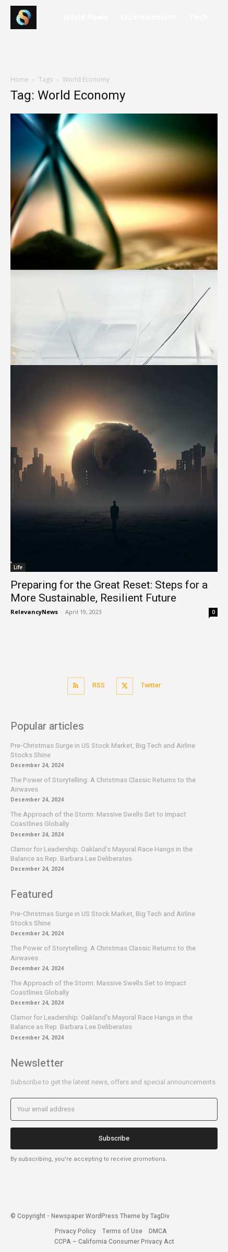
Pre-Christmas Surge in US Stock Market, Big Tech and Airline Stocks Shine (102, 750)
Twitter (151, 685)
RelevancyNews (34, 612)
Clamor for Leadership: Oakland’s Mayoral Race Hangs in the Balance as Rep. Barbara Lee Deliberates (101, 853)
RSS (98, 685)
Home (19, 79)
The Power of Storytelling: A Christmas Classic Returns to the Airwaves (103, 784)
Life (18, 567)
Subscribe (114, 1138)
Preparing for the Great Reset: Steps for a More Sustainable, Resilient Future (109, 591)
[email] (114, 1109)
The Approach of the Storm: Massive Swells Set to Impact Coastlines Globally (98, 819)
